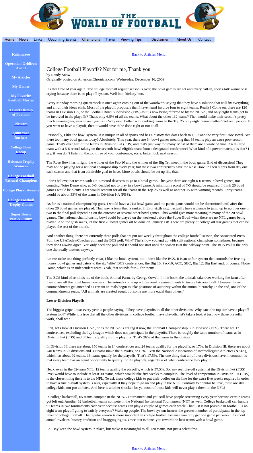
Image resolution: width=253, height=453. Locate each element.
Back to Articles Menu (148, 54)
